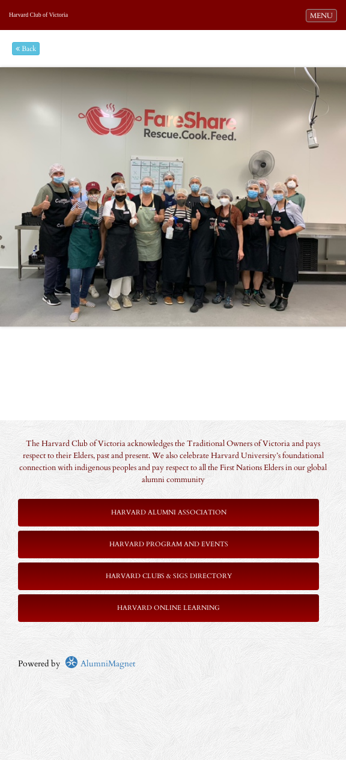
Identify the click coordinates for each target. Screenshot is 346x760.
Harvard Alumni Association (168, 512)
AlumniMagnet (100, 663)
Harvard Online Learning (168, 607)
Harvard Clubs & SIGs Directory (169, 576)
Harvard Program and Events (168, 544)
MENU (323, 15)
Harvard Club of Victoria (38, 14)
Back (26, 48)
